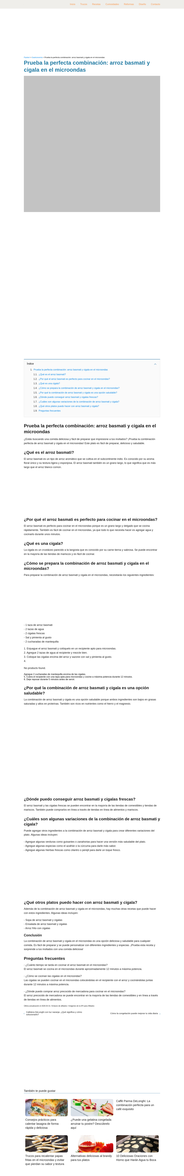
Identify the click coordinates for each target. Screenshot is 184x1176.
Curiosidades (112, 4)
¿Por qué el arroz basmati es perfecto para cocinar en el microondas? (74, 379)
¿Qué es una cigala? (49, 383)
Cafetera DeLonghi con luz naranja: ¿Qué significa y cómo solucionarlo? (54, 1013)
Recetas (96, 4)
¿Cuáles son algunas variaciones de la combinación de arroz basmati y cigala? (79, 401)
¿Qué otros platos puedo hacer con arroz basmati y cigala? (69, 406)
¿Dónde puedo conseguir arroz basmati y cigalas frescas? (68, 397)
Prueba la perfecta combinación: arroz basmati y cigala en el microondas (71, 369)
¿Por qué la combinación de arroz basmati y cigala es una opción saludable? (78, 392)
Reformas (129, 4)
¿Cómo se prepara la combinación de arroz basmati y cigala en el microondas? (79, 388)
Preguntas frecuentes (50, 411)
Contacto (155, 4)
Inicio (72, 4)
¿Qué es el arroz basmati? (52, 374)
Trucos (83, 4)
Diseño (142, 4)
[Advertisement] (92, 33)
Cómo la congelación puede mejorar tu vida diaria (134, 1013)
